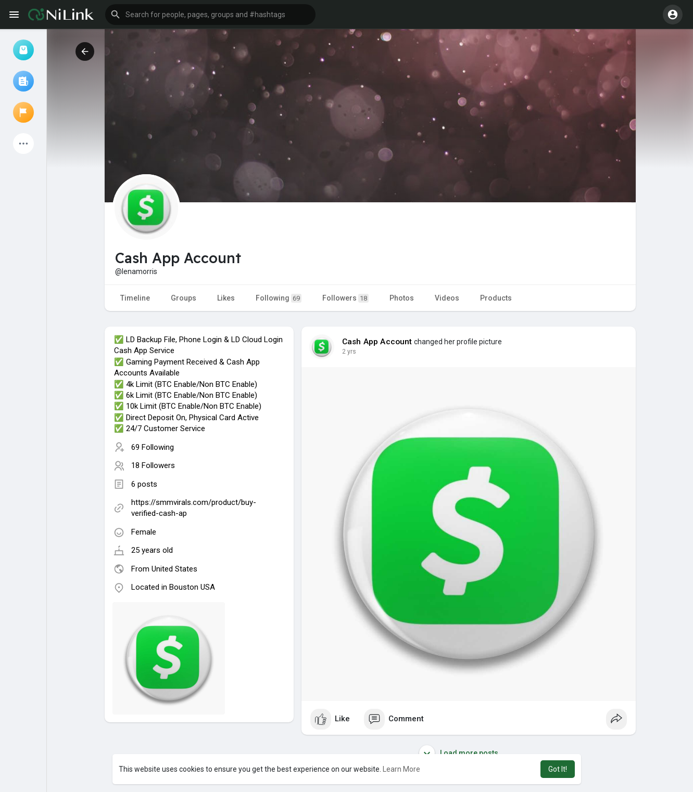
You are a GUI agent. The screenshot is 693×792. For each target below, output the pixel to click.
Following (278, 298)
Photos (401, 298)
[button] (210, 14)
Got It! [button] (557, 769)
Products (496, 298)
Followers (345, 298)
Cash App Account (377, 341)
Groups (183, 298)
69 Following (152, 447)
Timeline (135, 298)
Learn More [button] (401, 769)
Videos (447, 298)
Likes (226, 298)
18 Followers (153, 465)
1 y (346, 351)
